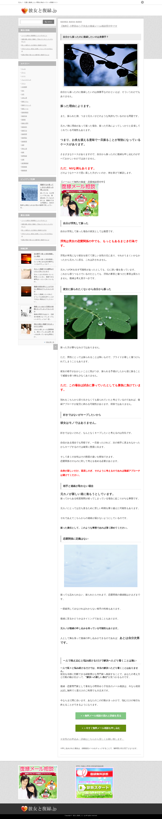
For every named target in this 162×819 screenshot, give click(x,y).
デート (23, 72)
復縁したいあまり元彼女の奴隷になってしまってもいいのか (44, 309)
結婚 (22, 159)
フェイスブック (26, 80)
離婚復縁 (24, 170)
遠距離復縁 (24, 163)
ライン (23, 83)
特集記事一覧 (50, 342)
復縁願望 (79, 22)
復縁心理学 (24, 123)
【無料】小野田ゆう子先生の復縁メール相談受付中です (88, 26)
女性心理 (24, 98)
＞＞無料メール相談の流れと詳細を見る (100, 715)
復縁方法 (24, 130)
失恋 (22, 94)
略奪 (22, 152)
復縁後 (23, 119)
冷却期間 (24, 87)
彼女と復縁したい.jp (79, 815)
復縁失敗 (72, 22)
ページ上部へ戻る (55, 347)
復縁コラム (24, 101)
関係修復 (24, 167)
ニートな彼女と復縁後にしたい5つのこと (34, 35)
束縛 (22, 145)
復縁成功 (24, 127)
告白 (22, 90)
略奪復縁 (24, 156)
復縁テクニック (26, 105)
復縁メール (24, 108)
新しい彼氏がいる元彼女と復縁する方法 (33, 45)
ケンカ (23, 69)
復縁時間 (24, 134)
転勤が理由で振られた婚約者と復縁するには (35, 55)
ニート (23, 76)
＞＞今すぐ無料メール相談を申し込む (100, 728)
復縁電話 (24, 138)
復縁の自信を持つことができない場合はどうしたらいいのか (44, 289)
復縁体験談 (64, 22)
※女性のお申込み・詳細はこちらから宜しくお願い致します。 (92, 739)
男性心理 (24, 148)
